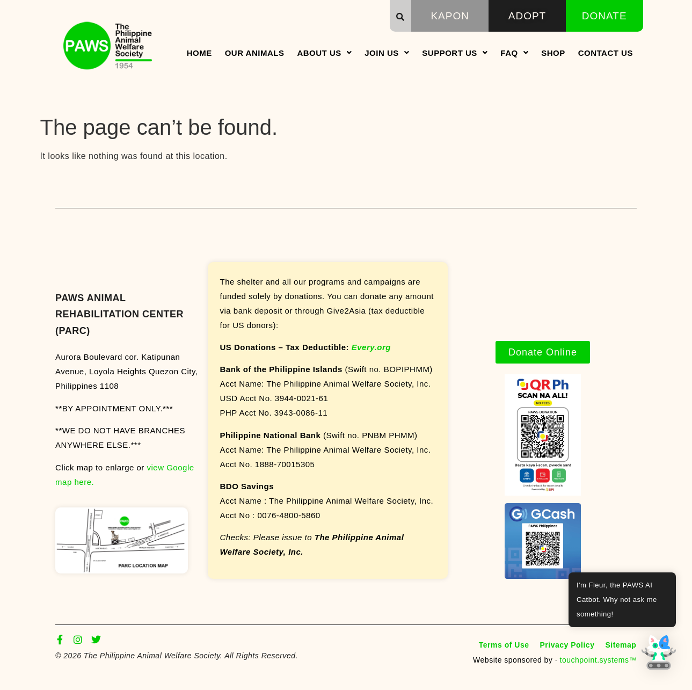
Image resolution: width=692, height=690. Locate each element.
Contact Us (605, 52)
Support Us (454, 52)
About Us (324, 52)
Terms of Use (504, 645)
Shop (553, 52)
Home (199, 52)
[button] (400, 16)
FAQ (514, 52)
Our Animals (255, 52)
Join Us (387, 52)
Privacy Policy (567, 645)
